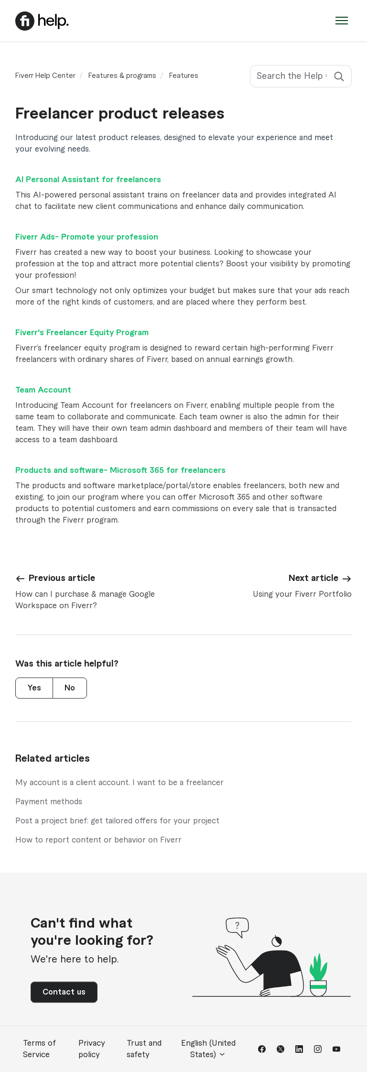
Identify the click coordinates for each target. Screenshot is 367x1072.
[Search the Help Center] (301, 76)
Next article (313, 578)
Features (183, 76)
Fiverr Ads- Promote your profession (86, 237)
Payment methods (48, 802)
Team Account (43, 390)
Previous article (62, 578)
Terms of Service (39, 1049)
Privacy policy (91, 1049)
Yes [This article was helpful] (34, 688)
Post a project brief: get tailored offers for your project (117, 821)
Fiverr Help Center (45, 76)
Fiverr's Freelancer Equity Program (82, 333)
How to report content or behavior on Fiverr (98, 840)
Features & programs (122, 76)
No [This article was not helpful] (70, 688)
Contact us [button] (64, 992)
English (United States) (208, 1049)
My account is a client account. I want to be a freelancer (119, 783)
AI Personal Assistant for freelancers (88, 180)
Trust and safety (144, 1049)
